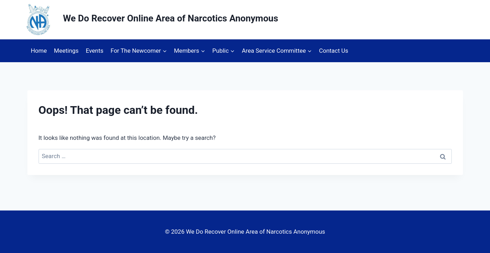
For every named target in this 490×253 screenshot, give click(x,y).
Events (94, 50)
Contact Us (333, 50)
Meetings (66, 50)
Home (39, 50)
